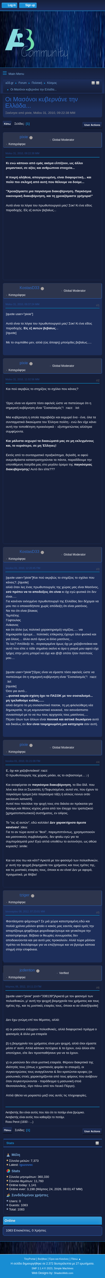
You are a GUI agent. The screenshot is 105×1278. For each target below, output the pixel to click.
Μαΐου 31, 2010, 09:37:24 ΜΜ (22, 304)
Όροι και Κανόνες (59, 1258)
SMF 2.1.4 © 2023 (42, 1268)
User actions (92, 125)
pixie (24, 137)
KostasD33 (29, 288)
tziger (25, 895)
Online (9, 1220)
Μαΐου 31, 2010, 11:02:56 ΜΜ (22, 379)
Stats (10, 1143)
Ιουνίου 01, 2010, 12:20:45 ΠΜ (22, 568)
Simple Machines (63, 1268)
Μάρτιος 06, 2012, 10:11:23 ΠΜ (23, 986)
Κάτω (7, 123)
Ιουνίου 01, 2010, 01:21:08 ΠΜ (22, 761)
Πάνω (7, 1130)
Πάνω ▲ (76, 1258)
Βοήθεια (42, 1258)
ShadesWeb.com (63, 1273)
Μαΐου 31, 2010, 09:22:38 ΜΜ (22, 153)
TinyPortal (29, 1258)
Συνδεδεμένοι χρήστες (30, 1195)
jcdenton (27, 970)
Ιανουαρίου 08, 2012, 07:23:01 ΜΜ (25, 911)
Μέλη (16, 1155)
